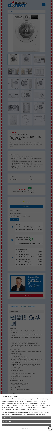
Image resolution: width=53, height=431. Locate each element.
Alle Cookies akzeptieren (7, 418)
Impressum (23, 428)
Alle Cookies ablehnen (6, 421)
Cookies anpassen (6, 425)
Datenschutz (29, 428)
